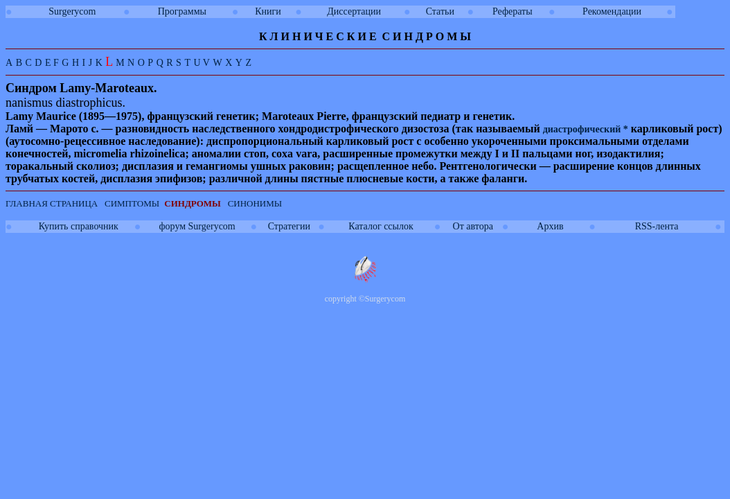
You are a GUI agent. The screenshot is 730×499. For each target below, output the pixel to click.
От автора (473, 226)
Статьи (440, 11)
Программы (182, 11)
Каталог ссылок (380, 226)
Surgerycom (72, 11)
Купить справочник (78, 226)
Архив (550, 226)
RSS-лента (657, 226)
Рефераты (512, 11)
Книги (268, 11)
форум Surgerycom (197, 226)
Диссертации (354, 11)
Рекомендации (611, 11)
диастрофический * (585, 129)
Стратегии (289, 226)
